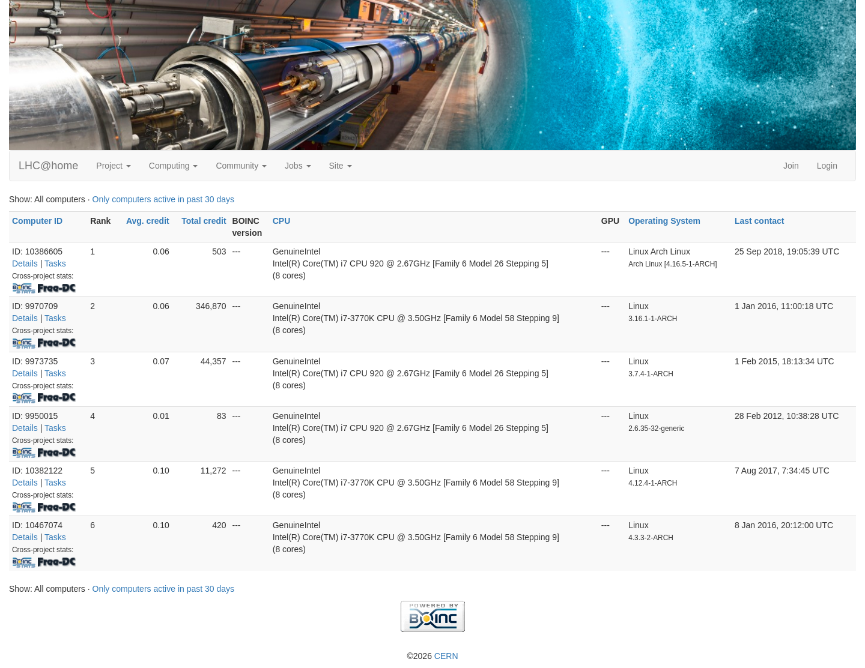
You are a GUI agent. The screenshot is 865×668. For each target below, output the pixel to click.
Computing (173, 165)
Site (340, 165)
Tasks (55, 263)
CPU (282, 221)
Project (113, 165)
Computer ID (37, 221)
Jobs (298, 165)
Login (827, 165)
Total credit (203, 221)
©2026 (432, 656)
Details (25, 263)
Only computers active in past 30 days (164, 199)
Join (791, 165)
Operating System (664, 221)
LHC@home (48, 166)
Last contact (759, 221)
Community (241, 165)
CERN (446, 656)
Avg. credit (147, 221)
